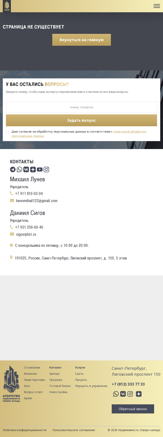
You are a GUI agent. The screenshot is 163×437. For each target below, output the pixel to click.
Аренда (54, 373)
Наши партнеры (34, 380)
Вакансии (30, 373)
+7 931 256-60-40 (29, 227)
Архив (28, 398)
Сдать (79, 373)
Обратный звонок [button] (133, 409)
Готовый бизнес (60, 386)
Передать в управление (91, 386)
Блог (27, 386)
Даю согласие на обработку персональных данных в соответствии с (78, 133)
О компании (32, 367)
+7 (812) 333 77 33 (128, 384)
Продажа (55, 380)
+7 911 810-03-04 (29, 193)
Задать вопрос (81, 120)
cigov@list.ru (26, 234)
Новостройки (58, 392)
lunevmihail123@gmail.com (36, 200)
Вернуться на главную (81, 39)
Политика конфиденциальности (24, 430)
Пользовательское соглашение (73, 430)
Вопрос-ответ (33, 392)
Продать (81, 380)
